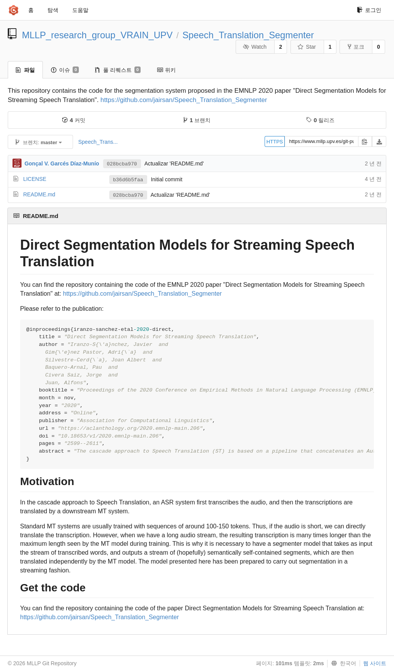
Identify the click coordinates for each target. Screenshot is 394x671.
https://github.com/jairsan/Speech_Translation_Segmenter (183, 100)
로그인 (369, 10)
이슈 (65, 69)
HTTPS (275, 142)
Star (306, 47)
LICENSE (34, 179)
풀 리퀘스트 (118, 69)
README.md (39, 194)
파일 (25, 70)
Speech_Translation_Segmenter (248, 35)
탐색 (53, 10)
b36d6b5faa (128, 180)
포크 (356, 47)
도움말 (80, 10)
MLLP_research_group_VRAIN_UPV (97, 35)
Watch (255, 47)
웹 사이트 (374, 663)
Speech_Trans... (97, 142)
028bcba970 (122, 164)
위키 (166, 70)
